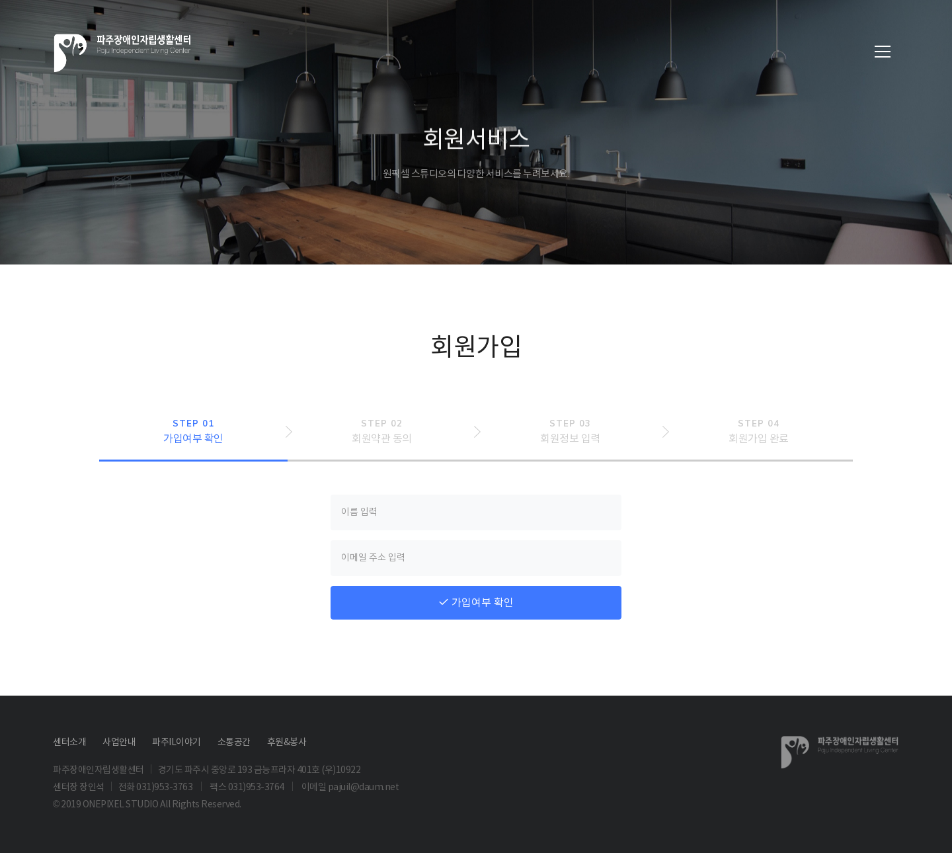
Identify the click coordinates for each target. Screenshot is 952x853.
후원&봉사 (287, 742)
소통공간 (234, 742)
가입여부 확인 (476, 602)
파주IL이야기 (176, 742)
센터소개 (69, 742)
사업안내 (119, 742)
